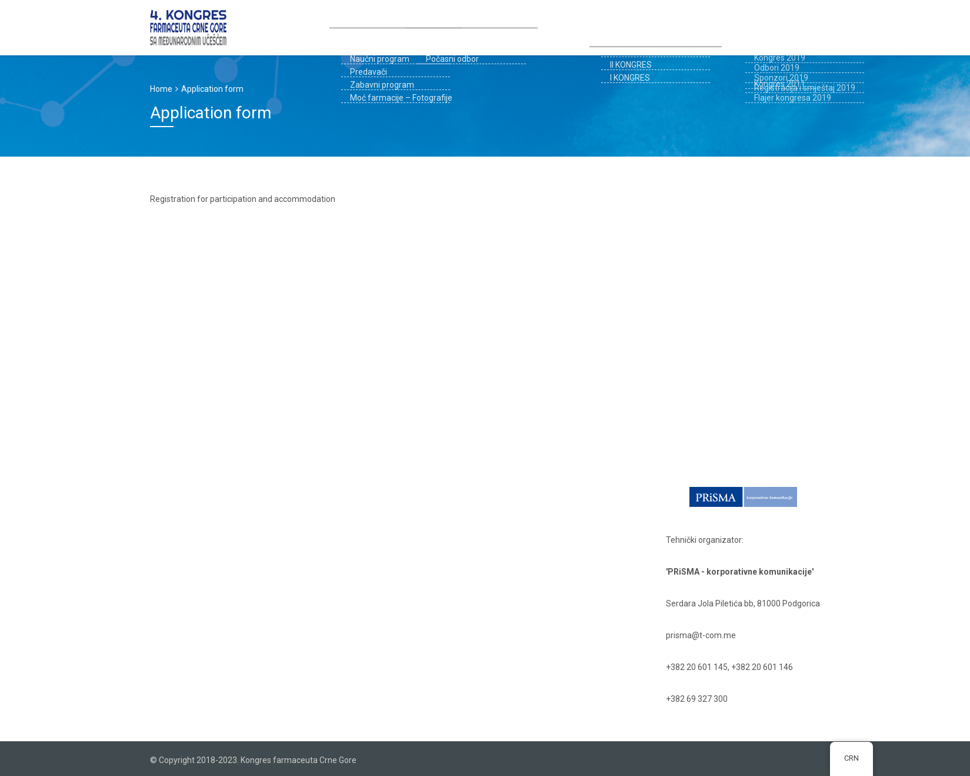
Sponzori (527, 26)
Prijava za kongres (453, 26)
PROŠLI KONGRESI (700, 26)
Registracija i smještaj (608, 26)
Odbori (384, 26)
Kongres (334, 26)
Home (161, 89)
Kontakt (766, 26)
